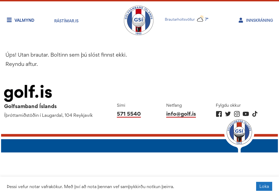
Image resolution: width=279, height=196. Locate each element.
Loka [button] (264, 186)
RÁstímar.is (66, 21)
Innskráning (259, 20)
